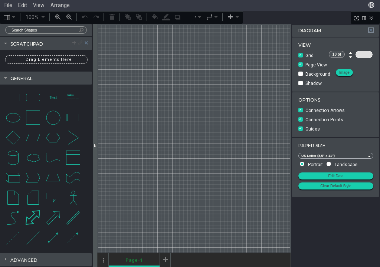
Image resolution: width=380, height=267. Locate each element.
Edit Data (335, 176)
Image (344, 72)
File (8, 5)
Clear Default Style (335, 186)
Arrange (60, 5)
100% (36, 17)
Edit (22, 5)
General (21, 78)
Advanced (23, 260)
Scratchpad (51, 43)
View (39, 5)
